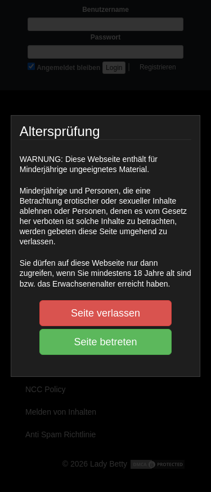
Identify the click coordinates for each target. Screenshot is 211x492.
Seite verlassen (105, 313)
